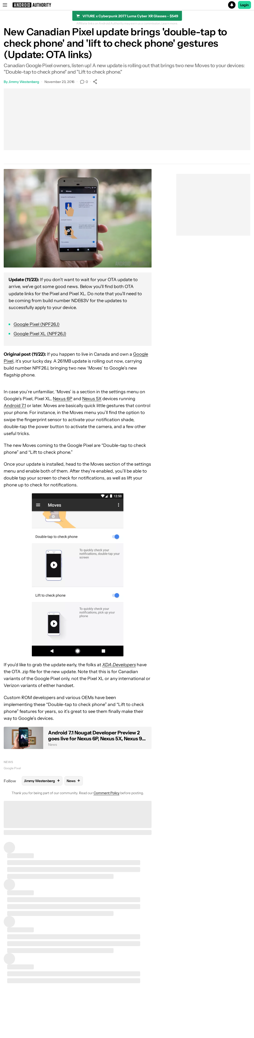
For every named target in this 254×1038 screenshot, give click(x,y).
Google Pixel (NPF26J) (36, 324)
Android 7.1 (15, 405)
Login (244, 5)
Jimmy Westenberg (23, 82)
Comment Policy (106, 793)
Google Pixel (12, 768)
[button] (127, 5)
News (8, 762)
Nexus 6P (62, 398)
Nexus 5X (91, 398)
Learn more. (169, 23)
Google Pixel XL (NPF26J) (40, 333)
